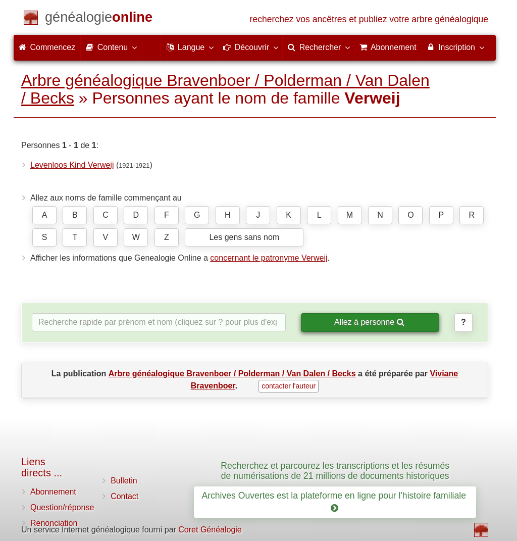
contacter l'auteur (289, 386)
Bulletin (124, 480)
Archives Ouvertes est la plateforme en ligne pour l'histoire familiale (334, 501)
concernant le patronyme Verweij (268, 258)
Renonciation (53, 523)
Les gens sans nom (244, 237)
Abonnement (53, 491)
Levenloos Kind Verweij (72, 165)
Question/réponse (62, 507)
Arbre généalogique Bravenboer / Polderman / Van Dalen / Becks (225, 89)
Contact (124, 496)
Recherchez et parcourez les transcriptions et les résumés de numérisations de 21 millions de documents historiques (335, 470)
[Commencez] (98, 19)
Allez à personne (369, 322)
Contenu (111, 47)
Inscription (455, 47)
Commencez (47, 47)
